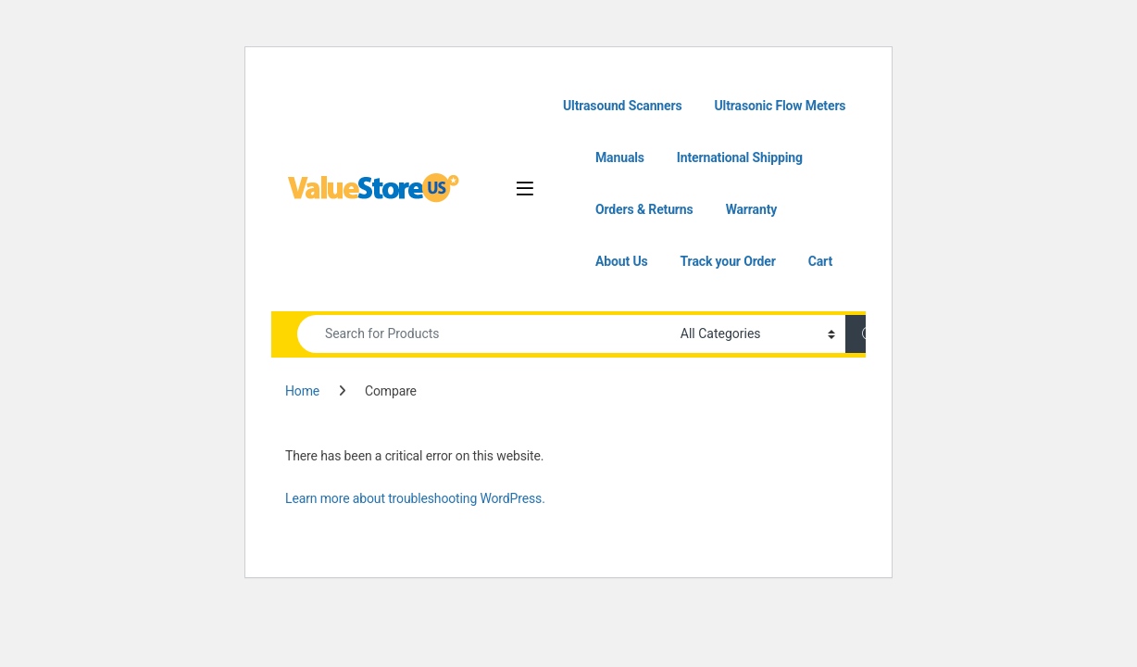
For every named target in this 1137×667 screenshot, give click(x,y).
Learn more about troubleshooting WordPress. (415, 498)
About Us (621, 261)
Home (302, 391)
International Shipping (740, 157)
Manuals (619, 157)
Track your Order (728, 261)
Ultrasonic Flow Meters (780, 105)
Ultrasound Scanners (622, 105)
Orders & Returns (644, 209)
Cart (820, 261)
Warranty (752, 209)
